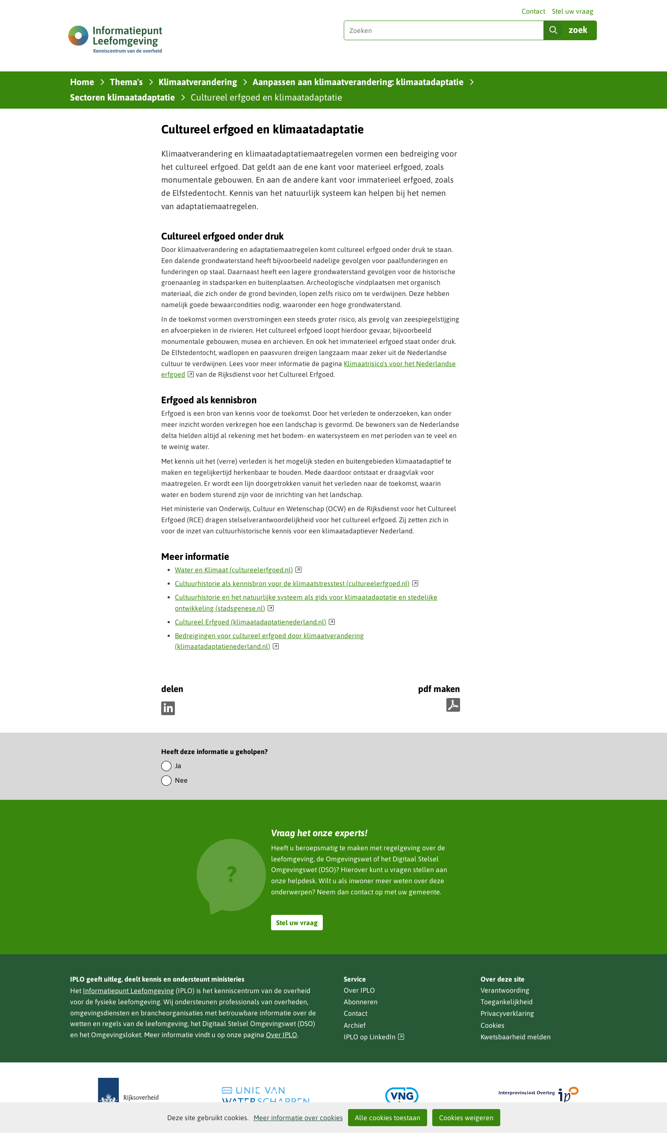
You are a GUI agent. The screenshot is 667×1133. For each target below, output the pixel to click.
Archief (355, 1025)
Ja (178, 765)
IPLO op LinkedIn (374, 1037)
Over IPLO (281, 1034)
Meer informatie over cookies (298, 1117)
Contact (533, 11)
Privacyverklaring (507, 1013)
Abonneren (361, 1002)
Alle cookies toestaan (387, 1117)
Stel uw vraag (572, 11)
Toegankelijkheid (507, 1002)
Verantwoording (505, 990)
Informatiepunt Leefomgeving (128, 990)
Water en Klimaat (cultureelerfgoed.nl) (238, 570)
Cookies (493, 1025)
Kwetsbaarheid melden (516, 1037)
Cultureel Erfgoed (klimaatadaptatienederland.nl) (255, 622)
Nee (181, 780)
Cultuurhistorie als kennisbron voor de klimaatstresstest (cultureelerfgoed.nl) (297, 583)
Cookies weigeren (466, 1117)
